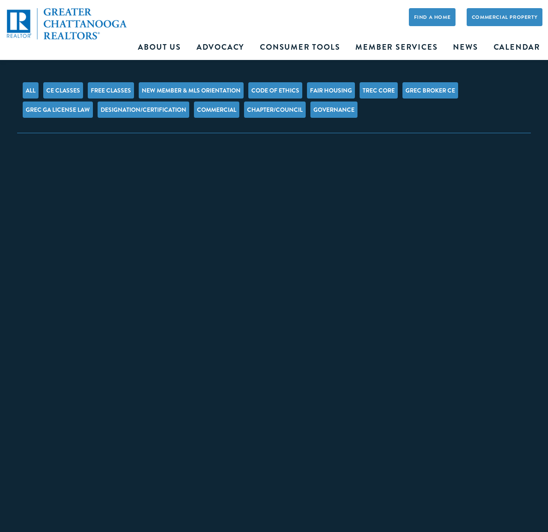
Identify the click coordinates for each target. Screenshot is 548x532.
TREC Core (379, 90)
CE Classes (63, 90)
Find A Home (432, 17)
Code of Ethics (275, 90)
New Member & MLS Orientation (191, 90)
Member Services (396, 47)
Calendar (517, 47)
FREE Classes (111, 90)
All (31, 90)
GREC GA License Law (58, 110)
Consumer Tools (300, 47)
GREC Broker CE (430, 90)
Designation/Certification (143, 110)
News (465, 47)
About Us (159, 47)
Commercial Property (504, 17)
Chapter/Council (275, 110)
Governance (333, 110)
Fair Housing (331, 90)
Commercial (216, 110)
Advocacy (220, 47)
